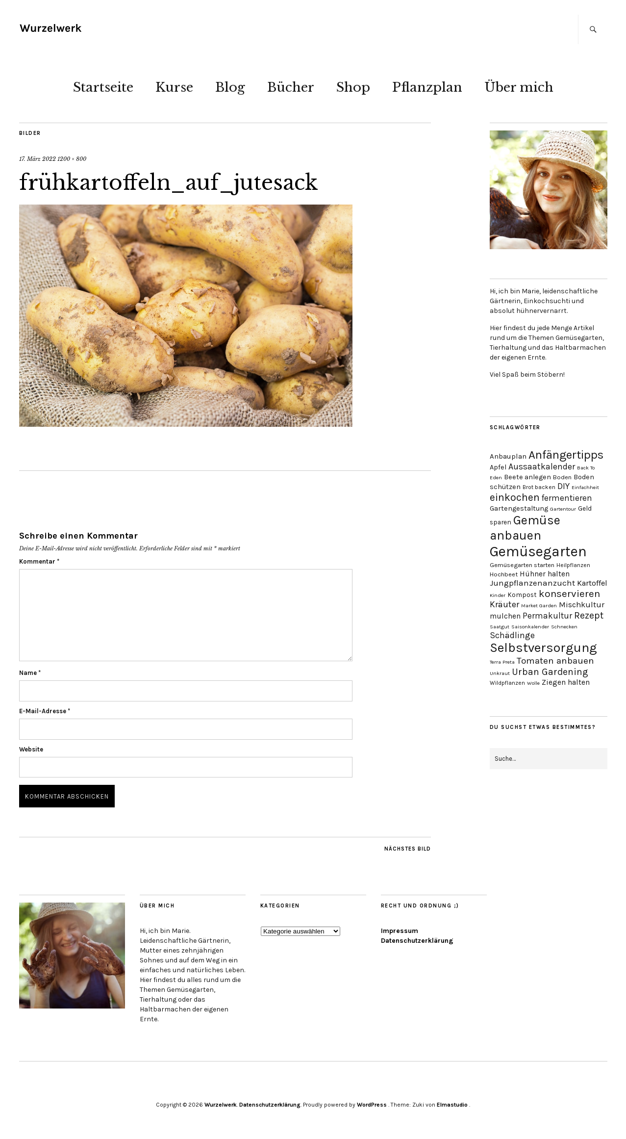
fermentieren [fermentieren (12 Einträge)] (567, 498)
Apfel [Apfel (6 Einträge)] (498, 467)
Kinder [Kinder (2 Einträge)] (497, 595)
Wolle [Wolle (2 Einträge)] (533, 683)
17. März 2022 (37, 158)
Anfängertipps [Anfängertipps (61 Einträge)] (565, 455)
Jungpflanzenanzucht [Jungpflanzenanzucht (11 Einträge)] (532, 583)
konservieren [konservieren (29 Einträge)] (569, 593)
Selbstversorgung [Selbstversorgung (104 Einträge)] (543, 647)
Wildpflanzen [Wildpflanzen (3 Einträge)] (507, 682)
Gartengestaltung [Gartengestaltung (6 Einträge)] (519, 508)
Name (30, 672)
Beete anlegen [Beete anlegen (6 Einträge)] (527, 477)
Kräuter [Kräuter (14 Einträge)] (504, 604)
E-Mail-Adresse (44, 711)
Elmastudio (452, 1104)
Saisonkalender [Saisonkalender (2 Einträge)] (530, 626)
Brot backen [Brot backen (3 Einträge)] (539, 487)
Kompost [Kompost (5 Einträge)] (522, 594)
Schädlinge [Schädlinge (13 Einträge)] (512, 635)
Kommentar (39, 561)
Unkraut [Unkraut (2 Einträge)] (500, 673)
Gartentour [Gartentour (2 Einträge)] (563, 509)
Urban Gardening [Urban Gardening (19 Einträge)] (550, 671)
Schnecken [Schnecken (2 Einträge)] (564, 626)
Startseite (103, 87)
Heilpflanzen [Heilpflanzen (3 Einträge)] (573, 565)
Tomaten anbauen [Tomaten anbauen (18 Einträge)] (555, 660)
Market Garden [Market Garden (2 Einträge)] (539, 605)
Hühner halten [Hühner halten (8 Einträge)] (545, 574)
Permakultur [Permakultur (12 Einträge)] (547, 616)
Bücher (290, 87)
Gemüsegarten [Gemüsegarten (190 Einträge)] (538, 551)
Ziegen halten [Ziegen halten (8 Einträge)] (566, 682)
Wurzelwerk (220, 1104)
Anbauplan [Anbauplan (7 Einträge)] (508, 456)
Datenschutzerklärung (417, 940)
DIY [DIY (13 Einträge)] (563, 486)
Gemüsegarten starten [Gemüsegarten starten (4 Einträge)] (522, 565)
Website (31, 749)
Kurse (174, 87)
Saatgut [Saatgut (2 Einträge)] (499, 626)
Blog (230, 87)
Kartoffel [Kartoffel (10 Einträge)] (592, 583)
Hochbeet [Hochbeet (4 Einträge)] (504, 574)
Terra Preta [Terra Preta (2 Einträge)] (502, 662)
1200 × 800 (71, 158)
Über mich (518, 87)
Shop (353, 87)
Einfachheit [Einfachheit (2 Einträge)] (585, 487)
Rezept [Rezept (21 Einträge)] (588, 615)
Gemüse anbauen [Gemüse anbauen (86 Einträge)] (525, 528)
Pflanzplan (427, 87)
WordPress (372, 1104)
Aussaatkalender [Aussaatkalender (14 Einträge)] (541, 467)
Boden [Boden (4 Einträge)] (562, 477)
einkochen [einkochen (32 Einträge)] (515, 497)
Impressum (399, 931)
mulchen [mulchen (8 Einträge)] (505, 616)
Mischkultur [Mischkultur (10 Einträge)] (581, 604)
